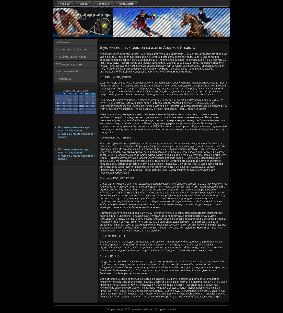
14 (64, 103)
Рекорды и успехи (70, 64)
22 (70, 106)
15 (70, 103)
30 (75, 109)
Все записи (103, 3)
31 (81, 109)
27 (58, 109)
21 (64, 106)
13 (58, 103)
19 (93, 103)
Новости (83, 3)
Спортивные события (73, 49)
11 (87, 100)
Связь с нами (126, 3)
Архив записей (68, 71)
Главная (65, 3)
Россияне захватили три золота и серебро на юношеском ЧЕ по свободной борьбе (76, 132)
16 (75, 103)
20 (58, 106)
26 (93, 106)
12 (93, 100)
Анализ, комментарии (72, 56)
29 (70, 109)
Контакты (65, 78)
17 (81, 103)
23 (75, 106)
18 (87, 103)
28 (64, 109)
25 (87, 106)
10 (81, 100)
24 (81, 106)
